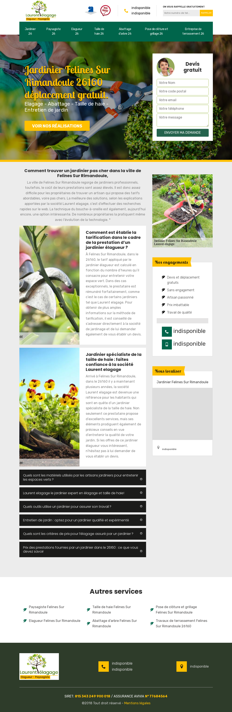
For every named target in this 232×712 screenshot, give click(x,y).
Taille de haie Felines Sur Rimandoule (109, 609)
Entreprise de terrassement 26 (193, 31)
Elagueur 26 (76, 31)
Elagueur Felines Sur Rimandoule (52, 621)
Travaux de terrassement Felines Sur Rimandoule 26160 (178, 623)
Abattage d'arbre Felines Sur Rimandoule (112, 623)
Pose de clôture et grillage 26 (156, 31)
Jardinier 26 (30, 31)
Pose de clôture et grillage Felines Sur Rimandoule (173, 609)
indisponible (141, 8)
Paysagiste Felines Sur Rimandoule (44, 609)
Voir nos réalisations (57, 126)
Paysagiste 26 (53, 31)
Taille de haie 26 (99, 31)
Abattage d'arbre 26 (125, 31)
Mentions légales (137, 703)
